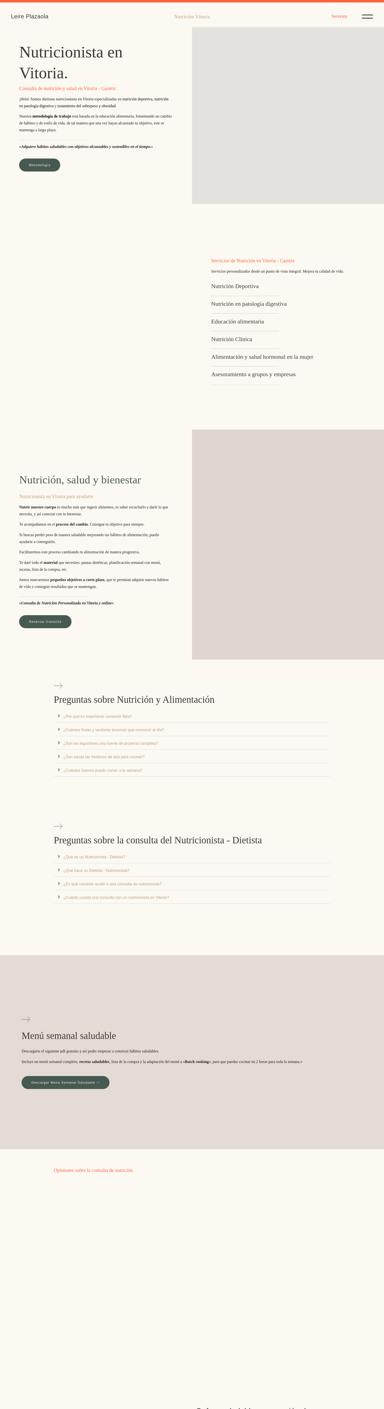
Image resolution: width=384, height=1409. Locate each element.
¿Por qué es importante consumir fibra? (97, 716)
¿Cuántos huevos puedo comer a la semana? (103, 770)
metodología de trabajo (51, 116)
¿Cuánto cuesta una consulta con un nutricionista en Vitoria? (116, 897)
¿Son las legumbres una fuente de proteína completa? (110, 743)
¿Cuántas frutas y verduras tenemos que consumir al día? (113, 730)
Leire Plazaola (29, 16)
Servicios (339, 16)
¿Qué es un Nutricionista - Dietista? (94, 857)
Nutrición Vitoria (192, 16)
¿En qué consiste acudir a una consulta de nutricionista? (112, 884)
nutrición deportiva (137, 99)
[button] (192, 716)
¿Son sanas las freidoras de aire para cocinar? (104, 757)
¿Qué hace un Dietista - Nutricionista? (96, 870)
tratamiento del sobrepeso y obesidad (87, 106)
